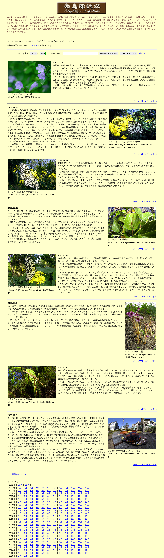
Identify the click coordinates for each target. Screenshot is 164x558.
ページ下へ (151, 101)
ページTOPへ (139, 101)
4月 (37, 487)
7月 (54, 487)
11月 (20, 485)
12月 (27, 485)
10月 (73, 487)
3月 (31, 487)
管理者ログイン (19, 474)
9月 (66, 487)
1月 (19, 487)
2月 (25, 487)
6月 (48, 487)
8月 (60, 487)
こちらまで (34, 45)
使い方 (142, 53)
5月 (43, 487)
